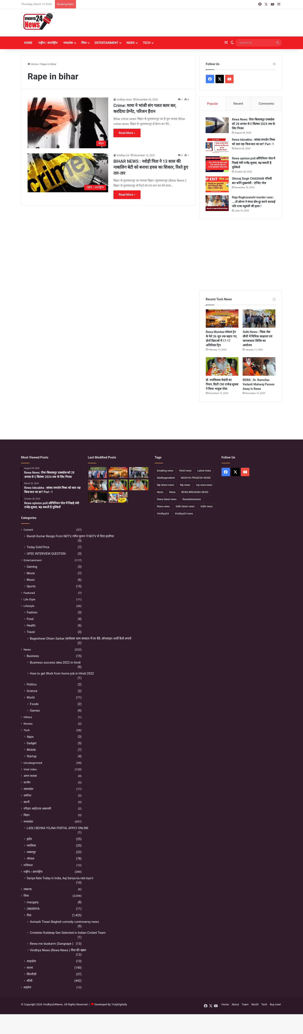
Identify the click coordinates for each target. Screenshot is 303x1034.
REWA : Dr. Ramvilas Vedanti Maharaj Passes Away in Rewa (258, 384)
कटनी (27, 802)
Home (28, 42)
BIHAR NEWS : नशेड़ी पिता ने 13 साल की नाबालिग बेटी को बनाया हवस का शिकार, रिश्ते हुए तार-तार (150, 167)
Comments (266, 104)
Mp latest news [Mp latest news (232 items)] (165, 485)
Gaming (32, 566)
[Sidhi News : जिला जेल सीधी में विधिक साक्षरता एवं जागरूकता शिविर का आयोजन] (259, 318)
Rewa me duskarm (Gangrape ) (51, 944)
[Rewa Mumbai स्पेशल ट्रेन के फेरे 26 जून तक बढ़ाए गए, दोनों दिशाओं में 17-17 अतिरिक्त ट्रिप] (222, 318)
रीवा (29, 915)
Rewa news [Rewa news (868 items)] (163, 506)
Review (28, 723)
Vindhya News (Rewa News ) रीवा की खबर (58, 950)
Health (31, 625)
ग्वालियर (31, 845)
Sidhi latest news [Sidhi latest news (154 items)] (184, 506)
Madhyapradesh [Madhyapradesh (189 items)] (166, 478)
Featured (29, 592)
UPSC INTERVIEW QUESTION (46, 553)
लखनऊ (28, 889)
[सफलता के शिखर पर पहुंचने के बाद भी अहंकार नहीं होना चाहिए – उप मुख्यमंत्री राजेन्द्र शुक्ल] (97, 497)
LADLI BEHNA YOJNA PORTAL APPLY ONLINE (57, 828)
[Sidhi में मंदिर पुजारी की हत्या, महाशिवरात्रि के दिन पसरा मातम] (97, 472)
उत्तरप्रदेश (28, 789)
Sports (31, 586)
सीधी (29, 980)
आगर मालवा (30, 776)
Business (33, 656)
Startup (32, 756)
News (130, 42)
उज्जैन (27, 782)
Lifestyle (29, 606)
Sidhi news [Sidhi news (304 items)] (207, 506)
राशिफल (28, 865)
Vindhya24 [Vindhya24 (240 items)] (163, 513)
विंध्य (83, 42)
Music (31, 579)
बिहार (27, 815)
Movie (31, 573)
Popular (212, 104)
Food (30, 619)
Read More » (127, 133)
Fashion (32, 612)
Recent (238, 104)
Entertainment (106, 42)
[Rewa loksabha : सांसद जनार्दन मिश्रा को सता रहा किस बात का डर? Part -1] (217, 145)
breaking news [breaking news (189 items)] (165, 470)
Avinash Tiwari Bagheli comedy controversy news (64, 922)
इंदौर (29, 839)
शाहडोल (31, 961)
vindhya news (124, 99)
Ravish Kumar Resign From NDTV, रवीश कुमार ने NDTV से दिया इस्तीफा (70, 536)
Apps (30, 736)
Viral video (30, 769)
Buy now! (275, 1004)
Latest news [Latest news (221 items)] (204, 470)
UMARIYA (33, 908)
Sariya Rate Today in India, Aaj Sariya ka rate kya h (60, 878)
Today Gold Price (38, 547)
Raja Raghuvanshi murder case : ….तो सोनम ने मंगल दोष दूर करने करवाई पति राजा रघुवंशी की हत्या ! (253, 202)
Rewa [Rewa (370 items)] (172, 492)
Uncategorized (33, 762)
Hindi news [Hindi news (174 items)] (185, 470)
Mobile (31, 749)
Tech (146, 42)
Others (28, 717)
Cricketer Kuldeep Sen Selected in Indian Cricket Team (68, 933)
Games (35, 710)
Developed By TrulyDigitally (109, 1004)
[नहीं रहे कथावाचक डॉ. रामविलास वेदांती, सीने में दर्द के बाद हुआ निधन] (138, 485)
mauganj (32, 902)
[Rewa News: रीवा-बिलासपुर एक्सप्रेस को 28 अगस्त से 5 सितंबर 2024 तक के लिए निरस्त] (217, 125)
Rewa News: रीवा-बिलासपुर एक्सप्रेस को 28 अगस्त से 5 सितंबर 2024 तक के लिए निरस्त (253, 124)
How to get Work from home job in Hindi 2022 (62, 673)
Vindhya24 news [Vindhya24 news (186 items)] (184, 513)
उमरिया (27, 795)
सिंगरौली (31, 974)
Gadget (31, 743)
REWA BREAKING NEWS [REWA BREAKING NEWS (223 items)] (194, 492)
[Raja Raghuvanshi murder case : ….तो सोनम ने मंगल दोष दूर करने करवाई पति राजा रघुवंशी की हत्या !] (217, 203)
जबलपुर (31, 852)
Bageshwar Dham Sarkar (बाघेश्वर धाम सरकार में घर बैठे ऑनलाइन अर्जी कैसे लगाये (80, 638)
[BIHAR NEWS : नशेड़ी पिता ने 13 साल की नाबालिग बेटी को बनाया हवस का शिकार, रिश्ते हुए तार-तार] (68, 172)
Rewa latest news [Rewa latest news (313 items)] (167, 499)
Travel (31, 632)
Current (28, 529)
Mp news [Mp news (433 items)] (185, 485)
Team (245, 1004)
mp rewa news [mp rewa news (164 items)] (204, 485)
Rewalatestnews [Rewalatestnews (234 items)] (191, 499)
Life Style (29, 599)
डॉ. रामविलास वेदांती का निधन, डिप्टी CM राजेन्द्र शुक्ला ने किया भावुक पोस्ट (222, 384)
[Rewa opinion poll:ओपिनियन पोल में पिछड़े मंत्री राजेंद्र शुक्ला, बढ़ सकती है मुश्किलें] (217, 164)
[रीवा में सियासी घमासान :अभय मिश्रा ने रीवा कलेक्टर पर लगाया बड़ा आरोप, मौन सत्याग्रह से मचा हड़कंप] (118, 497)
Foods (34, 704)
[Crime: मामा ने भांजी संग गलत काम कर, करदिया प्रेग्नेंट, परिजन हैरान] (68, 123)
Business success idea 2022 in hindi (55, 662)
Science (32, 691)
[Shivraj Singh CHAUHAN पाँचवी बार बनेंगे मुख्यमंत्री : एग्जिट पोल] (217, 184)
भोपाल (30, 858)
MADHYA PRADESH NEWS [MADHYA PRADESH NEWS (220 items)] (196, 478)
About (235, 1004)
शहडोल (27, 987)
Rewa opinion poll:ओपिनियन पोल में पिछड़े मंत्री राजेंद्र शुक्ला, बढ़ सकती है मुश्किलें (253, 163)
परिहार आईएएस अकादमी (37, 808)
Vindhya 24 (123, 155)
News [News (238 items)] (160, 492)
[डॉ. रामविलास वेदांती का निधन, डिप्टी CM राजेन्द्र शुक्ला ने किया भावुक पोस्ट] (222, 366)
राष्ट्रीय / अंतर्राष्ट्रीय (47, 42)
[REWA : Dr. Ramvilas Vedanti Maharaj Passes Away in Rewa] (259, 366)
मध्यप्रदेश (68, 42)
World (31, 697)
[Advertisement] (196, 22)
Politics (32, 684)
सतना (30, 967)
